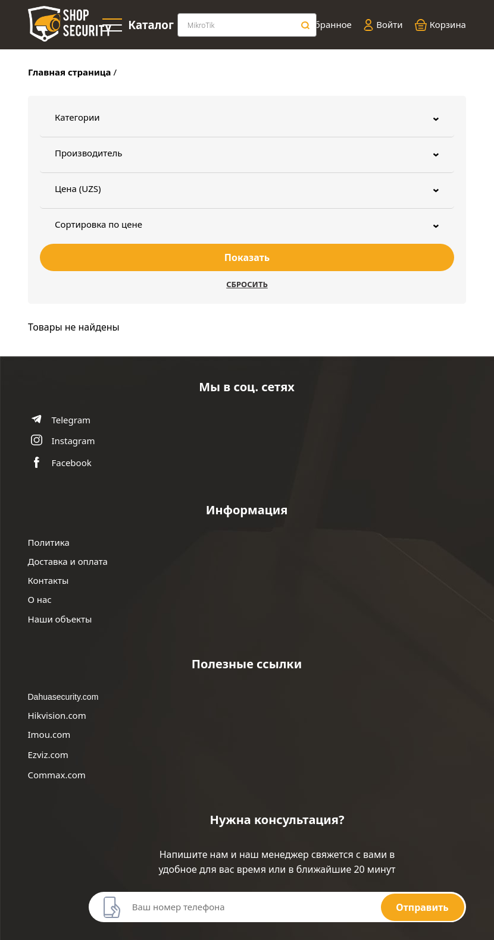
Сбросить (247, 284)
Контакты (48, 581)
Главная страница (69, 72)
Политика (49, 542)
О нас (40, 600)
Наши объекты (60, 619)
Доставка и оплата (68, 562)
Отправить (422, 907)
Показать (247, 257)
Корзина (440, 25)
